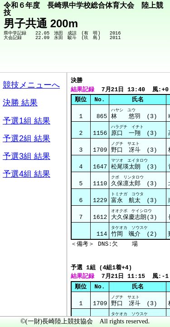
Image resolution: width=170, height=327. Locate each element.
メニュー (25, 303)
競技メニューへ (131, 59)
